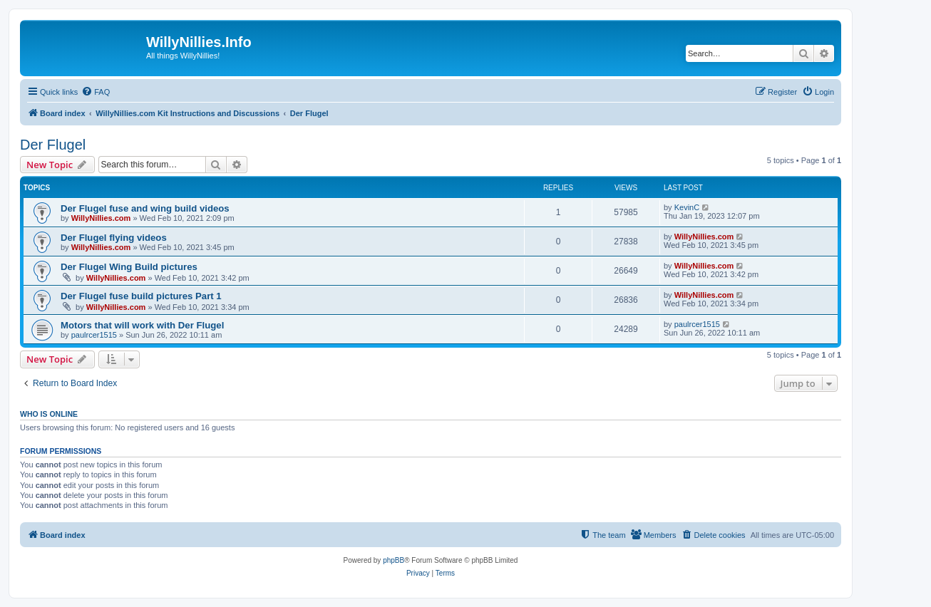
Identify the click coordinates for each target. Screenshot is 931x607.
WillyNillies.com (101, 218)
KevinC (686, 207)
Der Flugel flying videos (114, 237)
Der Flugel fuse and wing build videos (145, 208)
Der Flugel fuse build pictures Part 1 (141, 296)
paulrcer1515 (94, 335)
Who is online (49, 414)
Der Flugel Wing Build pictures (129, 266)
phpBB (393, 560)
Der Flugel (53, 144)
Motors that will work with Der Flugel (142, 325)
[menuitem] (95, 91)
